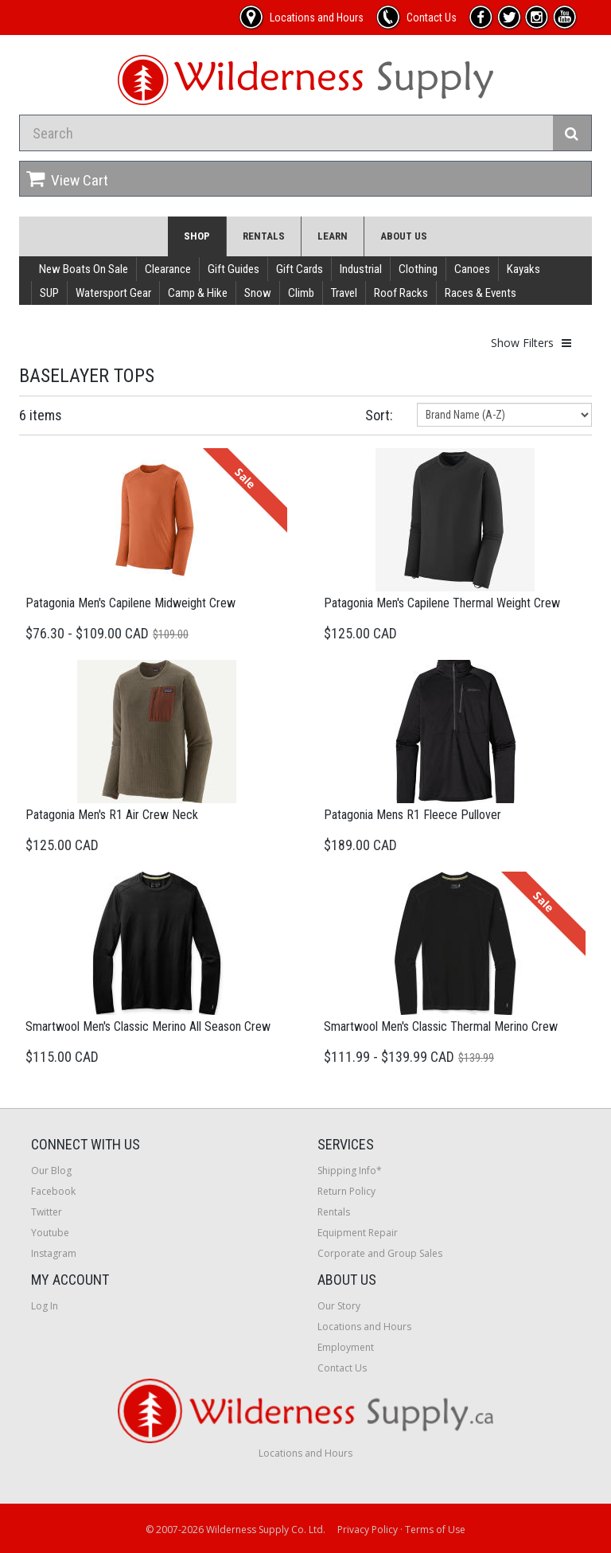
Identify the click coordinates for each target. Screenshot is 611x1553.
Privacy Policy (367, 1529)
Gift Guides (233, 269)
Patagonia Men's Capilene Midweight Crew (130, 603)
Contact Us (342, 1368)
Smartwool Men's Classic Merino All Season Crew (147, 1026)
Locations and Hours (364, 1326)
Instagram (53, 1253)
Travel (344, 293)
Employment (345, 1347)
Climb (301, 293)
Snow (257, 293)
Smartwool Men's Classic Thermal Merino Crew (441, 1026)
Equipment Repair (357, 1232)
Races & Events (480, 293)
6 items (40, 415)
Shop (197, 236)
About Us (403, 236)
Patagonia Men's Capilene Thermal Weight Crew (442, 603)
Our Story (338, 1306)
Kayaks (523, 269)
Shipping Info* (349, 1170)
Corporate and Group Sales (379, 1253)
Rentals (264, 236)
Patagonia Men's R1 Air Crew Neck (111, 814)
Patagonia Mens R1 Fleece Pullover (412, 814)
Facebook (53, 1191)
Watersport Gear (113, 293)
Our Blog (51, 1170)
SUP (49, 293)
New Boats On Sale (83, 269)
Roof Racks (401, 293)
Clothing (418, 269)
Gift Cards (299, 269)
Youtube (50, 1232)
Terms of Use (435, 1529)
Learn (332, 236)
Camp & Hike (198, 293)
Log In (44, 1306)
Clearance (168, 269)
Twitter (46, 1212)
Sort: (379, 415)
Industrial (361, 269)
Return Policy (346, 1191)
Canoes (472, 269)
